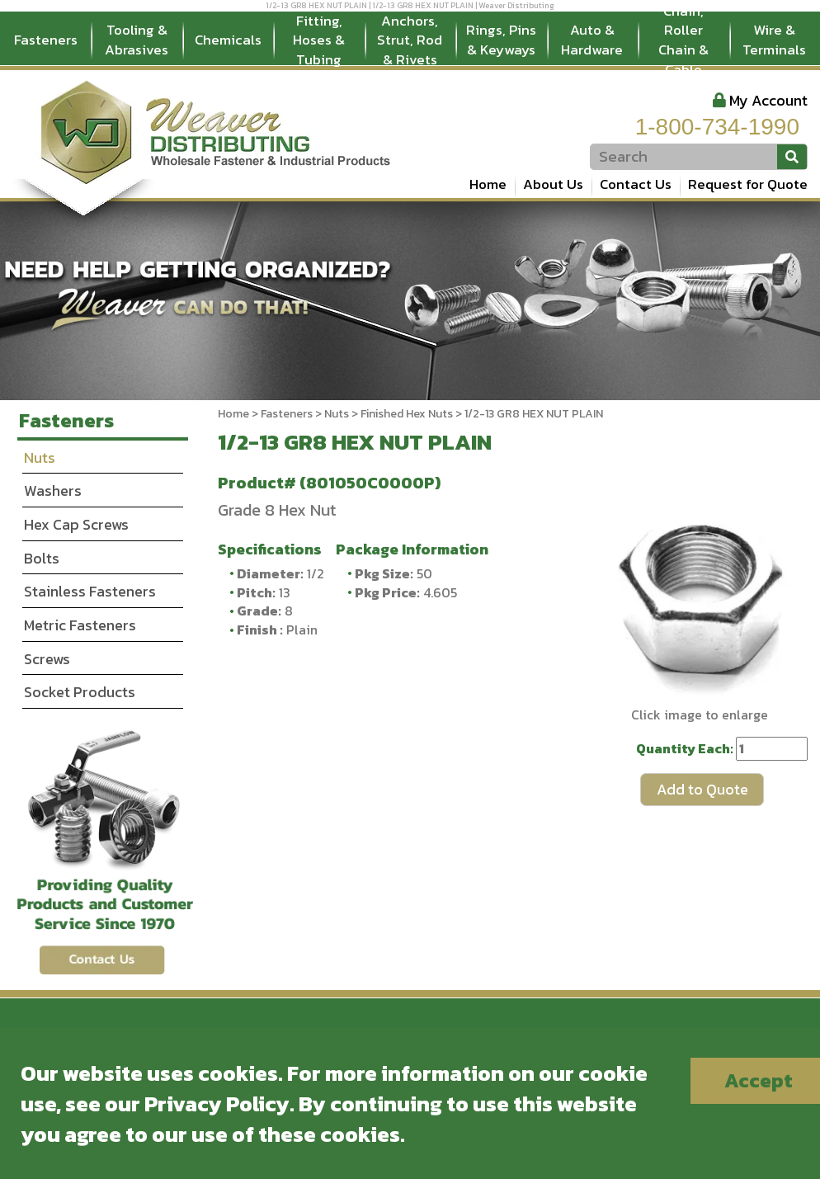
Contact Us (636, 184)
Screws (47, 659)
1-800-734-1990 (717, 126)
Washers (53, 490)
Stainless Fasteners (90, 591)
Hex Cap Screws (76, 524)
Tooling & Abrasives (136, 39)
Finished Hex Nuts (407, 413)
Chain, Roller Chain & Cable (683, 40)
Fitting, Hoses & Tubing (319, 40)
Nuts (336, 413)
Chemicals (228, 39)
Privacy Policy (217, 1103)
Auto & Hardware (592, 39)
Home (488, 184)
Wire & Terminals (774, 39)
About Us (553, 184)
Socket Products (79, 692)
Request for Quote (748, 184)
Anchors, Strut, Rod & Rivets (409, 40)
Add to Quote (702, 789)
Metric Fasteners (80, 625)
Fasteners (46, 39)
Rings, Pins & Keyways (501, 39)
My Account (768, 100)
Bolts (41, 558)
